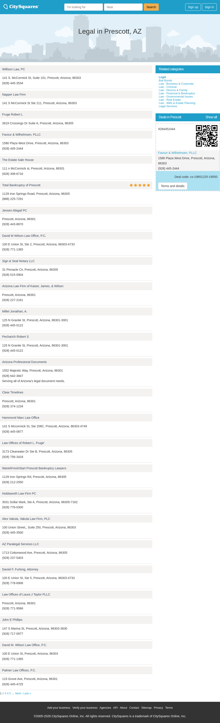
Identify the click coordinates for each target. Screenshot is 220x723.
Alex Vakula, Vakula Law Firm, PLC (26, 518)
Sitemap (146, 707)
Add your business (58, 707)
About (123, 707)
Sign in (209, 7)
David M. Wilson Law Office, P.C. (24, 645)
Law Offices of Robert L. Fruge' (23, 443)
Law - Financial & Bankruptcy (177, 93)
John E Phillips (12, 619)
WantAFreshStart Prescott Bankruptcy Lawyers (34, 468)
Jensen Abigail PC (14, 210)
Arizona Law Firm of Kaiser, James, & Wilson (32, 286)
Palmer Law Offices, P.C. (19, 670)
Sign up (193, 7)
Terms (169, 707)
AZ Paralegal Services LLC (20, 544)
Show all (211, 117)
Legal (162, 77)
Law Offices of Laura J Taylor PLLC (26, 594)
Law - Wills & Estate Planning (177, 103)
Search (151, 7)
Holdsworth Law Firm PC (19, 493)
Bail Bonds (165, 80)
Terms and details (173, 186)
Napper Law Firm (14, 94)
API (115, 707)
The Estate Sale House (18, 160)
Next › (19, 693)
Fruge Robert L (12, 114)
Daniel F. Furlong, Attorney (20, 569)
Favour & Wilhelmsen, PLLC (21, 134)
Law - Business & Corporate (176, 83)
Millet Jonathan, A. (14, 311)
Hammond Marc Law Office (20, 417)
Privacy (158, 707)
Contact (134, 707)
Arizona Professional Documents (24, 362)
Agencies (105, 707)
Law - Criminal (168, 86)
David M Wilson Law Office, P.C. (24, 235)
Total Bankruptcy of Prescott (21, 185)
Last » (27, 693)
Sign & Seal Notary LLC (18, 261)
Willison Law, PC (13, 69)
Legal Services (168, 106)
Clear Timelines (12, 392)
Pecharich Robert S (15, 336)
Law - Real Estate (170, 99)
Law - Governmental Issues (176, 96)
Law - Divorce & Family (173, 90)
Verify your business (84, 707)
